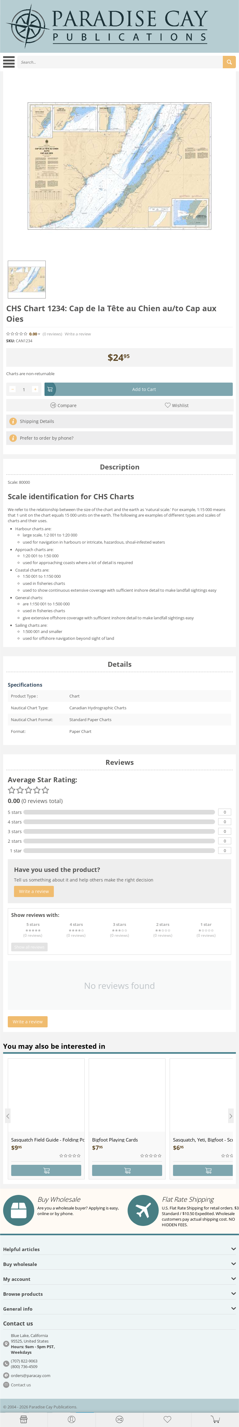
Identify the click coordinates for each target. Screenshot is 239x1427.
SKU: (10, 340)
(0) (52, 334)
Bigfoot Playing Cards (115, 1140)
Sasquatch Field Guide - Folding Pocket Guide (47, 1140)
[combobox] (126, 62)
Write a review (78, 334)
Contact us (21, 1385)
